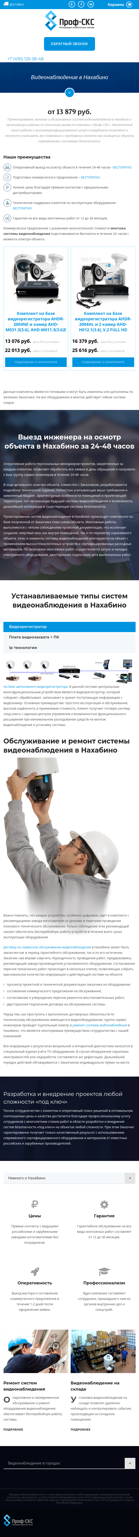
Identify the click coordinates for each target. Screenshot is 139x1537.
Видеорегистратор (28, 627)
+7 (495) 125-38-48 (25, 58)
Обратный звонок (69, 44)
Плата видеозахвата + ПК (34, 637)
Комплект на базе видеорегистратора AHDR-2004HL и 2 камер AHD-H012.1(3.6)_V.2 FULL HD (103, 321)
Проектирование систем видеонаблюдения (37, 516)
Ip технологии (23, 647)
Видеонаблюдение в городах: (34, 1463)
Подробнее (13, 1429)
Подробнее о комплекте (35, 362)
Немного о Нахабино (26, 1177)
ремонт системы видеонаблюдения (100, 1025)
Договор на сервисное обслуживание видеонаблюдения (47, 947)
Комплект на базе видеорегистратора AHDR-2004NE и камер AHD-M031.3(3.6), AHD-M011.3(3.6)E (35, 321)
